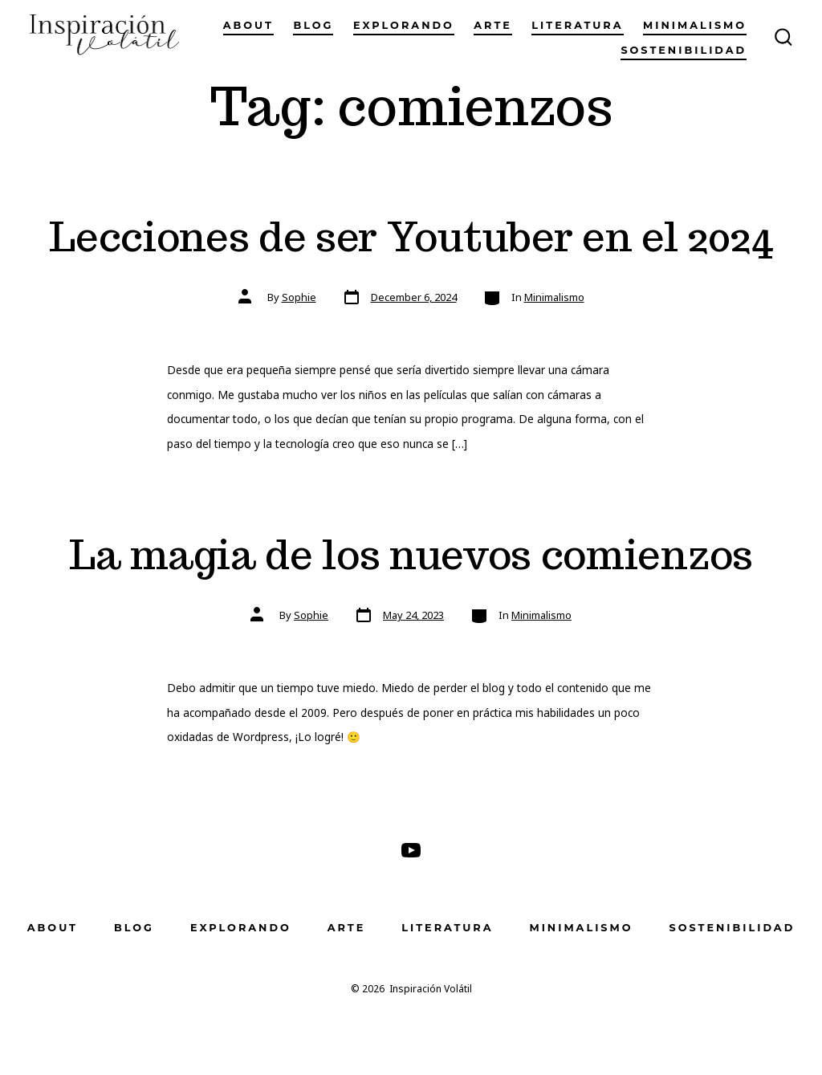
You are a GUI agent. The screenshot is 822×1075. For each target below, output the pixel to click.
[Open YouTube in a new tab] (411, 850)
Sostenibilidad (684, 50)
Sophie (299, 297)
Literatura (577, 25)
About (248, 25)
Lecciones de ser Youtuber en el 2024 (410, 236)
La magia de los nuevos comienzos (411, 554)
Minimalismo (695, 25)
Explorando (403, 25)
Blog (313, 25)
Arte (493, 25)
